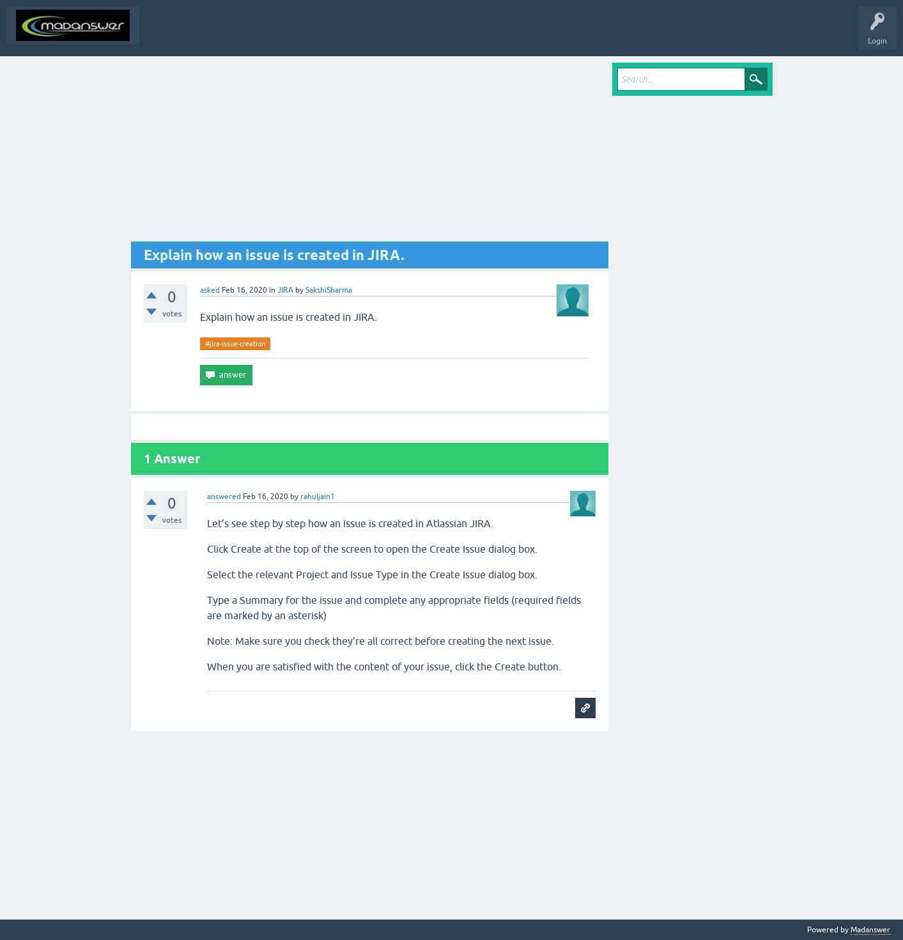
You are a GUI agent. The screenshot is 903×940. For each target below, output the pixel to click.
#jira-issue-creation (235, 344)
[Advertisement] (370, 152)
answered (224, 496)
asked (210, 290)
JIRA (285, 290)
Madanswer (870, 929)
